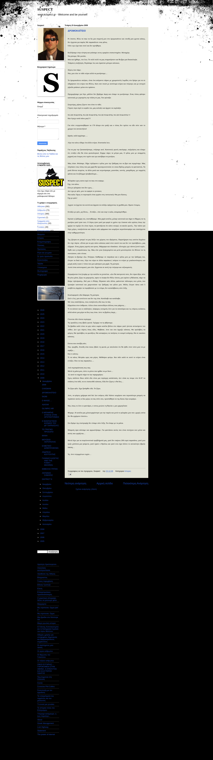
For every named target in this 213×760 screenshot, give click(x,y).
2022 (42, 326)
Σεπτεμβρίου (47, 492)
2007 (42, 533)
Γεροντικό (41, 217)
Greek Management (45, 723)
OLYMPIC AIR (48, 408)
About (39, 720)
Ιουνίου (45, 504)
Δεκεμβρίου (47, 381)
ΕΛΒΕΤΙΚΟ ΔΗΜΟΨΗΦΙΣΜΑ (50, 447)
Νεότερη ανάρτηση (75, 483)
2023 (42, 322)
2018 (42, 342)
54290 (44, 396)
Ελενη (39, 588)
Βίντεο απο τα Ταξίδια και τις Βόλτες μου (47, 155)
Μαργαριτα (41, 604)
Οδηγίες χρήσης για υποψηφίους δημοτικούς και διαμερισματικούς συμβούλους (47, 638)
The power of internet (46, 734)
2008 (42, 529)
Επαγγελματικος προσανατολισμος (44, 593)
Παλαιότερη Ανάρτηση (135, 483)
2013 (42, 362)
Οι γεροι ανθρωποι (45, 651)
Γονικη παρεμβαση (45, 581)
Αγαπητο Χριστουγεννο (46, 564)
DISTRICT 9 (47, 479)
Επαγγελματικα (43, 231)
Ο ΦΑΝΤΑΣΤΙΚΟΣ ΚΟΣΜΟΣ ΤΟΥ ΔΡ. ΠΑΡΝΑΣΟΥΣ (50, 423)
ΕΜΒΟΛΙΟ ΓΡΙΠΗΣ (50, 469)
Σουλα (40, 683)
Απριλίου (46, 512)
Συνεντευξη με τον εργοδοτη (44, 691)
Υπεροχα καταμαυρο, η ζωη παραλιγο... (46, 715)
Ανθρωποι (41, 210)
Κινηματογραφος (44, 242)
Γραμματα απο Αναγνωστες (43, 222)
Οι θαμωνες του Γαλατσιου (43, 656)
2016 (42, 350)
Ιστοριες (128, 471)
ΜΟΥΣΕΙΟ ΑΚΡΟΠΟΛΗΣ (49, 441)
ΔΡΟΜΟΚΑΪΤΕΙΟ (77, 31)
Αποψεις (40, 214)
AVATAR (45, 405)
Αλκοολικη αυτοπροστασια (43, 569)
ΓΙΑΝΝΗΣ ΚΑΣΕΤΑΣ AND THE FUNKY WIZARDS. (50, 461)
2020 (42, 334)
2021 (42, 330)
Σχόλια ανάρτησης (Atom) (86, 489)
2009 (42, 378)
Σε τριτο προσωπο (44, 256)
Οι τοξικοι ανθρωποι (45, 661)
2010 (42, 374)
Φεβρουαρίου (48, 520)
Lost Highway (42, 727)
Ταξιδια (40, 264)
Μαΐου (45, 508)
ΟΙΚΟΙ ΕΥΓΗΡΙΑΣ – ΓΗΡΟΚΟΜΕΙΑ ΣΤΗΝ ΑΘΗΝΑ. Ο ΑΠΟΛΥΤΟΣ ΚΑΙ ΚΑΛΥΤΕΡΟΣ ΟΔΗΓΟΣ (47, 668)
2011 (42, 370)
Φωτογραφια (42, 271)
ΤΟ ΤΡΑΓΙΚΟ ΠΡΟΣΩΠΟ (47, 430)
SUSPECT (45, 9)
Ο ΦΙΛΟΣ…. (47, 400)
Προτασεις (41, 249)
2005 (42, 541)
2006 (42, 537)
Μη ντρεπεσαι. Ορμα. (46, 613)
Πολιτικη (40, 245)
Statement (41, 731)
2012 (42, 366)
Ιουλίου (45, 500)
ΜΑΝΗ (44, 436)
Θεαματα (41, 234)
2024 (42, 318)
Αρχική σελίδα (105, 483)
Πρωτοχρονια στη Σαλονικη (44, 678)
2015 (42, 354)
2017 (42, 346)
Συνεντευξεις (42, 260)
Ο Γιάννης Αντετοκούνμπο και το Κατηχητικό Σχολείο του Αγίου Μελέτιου (48, 629)
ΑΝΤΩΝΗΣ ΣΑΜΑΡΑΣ (47, 474)
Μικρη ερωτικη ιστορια (46, 623)
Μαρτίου (46, 516)
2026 (42, 310)
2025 (42, 314)
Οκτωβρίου (47, 488)
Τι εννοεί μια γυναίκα (45, 704)
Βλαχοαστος (42, 577)
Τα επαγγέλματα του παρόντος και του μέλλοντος (45, 698)
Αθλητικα (41, 206)
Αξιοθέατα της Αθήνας (46, 574)
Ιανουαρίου (47, 524)
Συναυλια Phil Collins (46, 686)
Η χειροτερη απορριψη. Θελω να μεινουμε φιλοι (47, 599)
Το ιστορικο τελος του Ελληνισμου (46, 709)
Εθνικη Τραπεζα (44, 585)
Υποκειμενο (42, 267)
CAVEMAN (46, 389)
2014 (42, 358)
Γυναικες (40, 227)
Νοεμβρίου (47, 484)
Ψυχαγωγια (42, 275)
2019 (42, 338)
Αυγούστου (47, 496)
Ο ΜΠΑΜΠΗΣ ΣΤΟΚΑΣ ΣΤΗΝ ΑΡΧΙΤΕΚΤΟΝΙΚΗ (50, 414)
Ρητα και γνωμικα (44, 253)
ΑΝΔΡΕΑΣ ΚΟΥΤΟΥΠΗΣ (48, 453)
